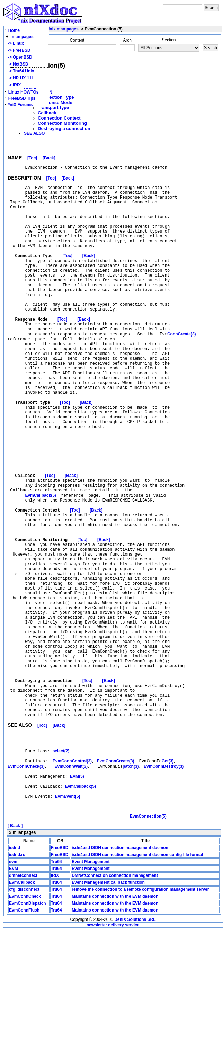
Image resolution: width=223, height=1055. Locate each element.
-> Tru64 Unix (20, 71)
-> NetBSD (17, 64)
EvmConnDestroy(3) (164, 881)
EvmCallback (22, 1006)
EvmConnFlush (24, 1034)
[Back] (49, 159)
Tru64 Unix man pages (56, 29)
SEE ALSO (34, 133)
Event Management (90, 986)
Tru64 (56, 986)
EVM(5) (77, 893)
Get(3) (168, 875)
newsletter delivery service (113, 1049)
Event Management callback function (108, 1006)
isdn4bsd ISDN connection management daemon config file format (137, 979)
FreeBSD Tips (21, 98)
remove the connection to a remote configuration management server (140, 1013)
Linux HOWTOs (23, 92)
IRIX (55, 999)
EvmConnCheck (25, 1020)
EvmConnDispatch (27, 1027)
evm (13, 986)
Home (14, 30)
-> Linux (15, 43)
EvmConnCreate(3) (115, 875)
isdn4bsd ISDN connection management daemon (120, 972)
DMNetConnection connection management (115, 999)
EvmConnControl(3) (72, 875)
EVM (13, 993)
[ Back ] (15, 950)
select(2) (61, 864)
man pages (23, 36)
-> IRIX (13, 84)
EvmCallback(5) (40, 561)
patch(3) (131, 881)
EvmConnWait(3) (71, 881)
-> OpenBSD (19, 57)
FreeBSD (60, 972)
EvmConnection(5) (148, 940)
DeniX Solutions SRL (134, 1043)
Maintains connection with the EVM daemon (115, 1020)
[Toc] (32, 159)
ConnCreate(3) (181, 367)
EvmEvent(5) (67, 917)
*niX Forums (20, 104)
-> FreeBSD (18, 50)
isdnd (14, 972)
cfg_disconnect (24, 1013)
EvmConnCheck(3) (26, 881)
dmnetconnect (23, 999)
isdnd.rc (17, 979)
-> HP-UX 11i (19, 78)
